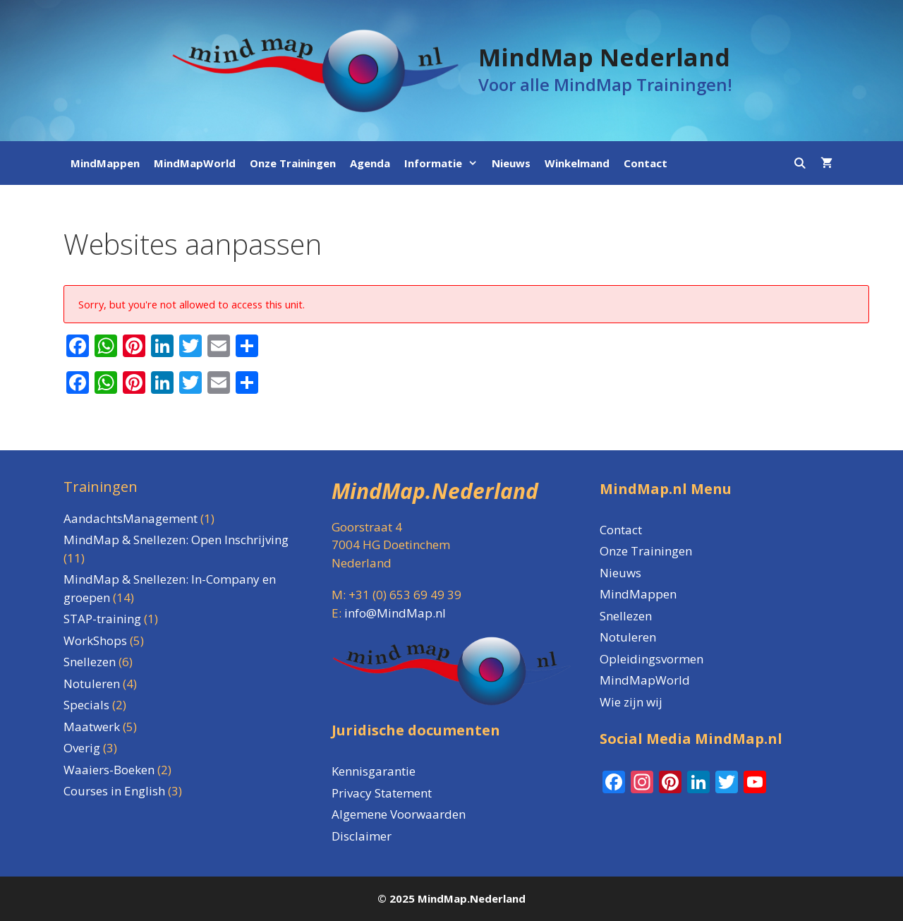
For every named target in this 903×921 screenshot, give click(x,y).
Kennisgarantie (374, 771)
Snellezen (626, 616)
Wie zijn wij (631, 702)
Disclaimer (362, 836)
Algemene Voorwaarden (399, 814)
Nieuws (511, 163)
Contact (645, 163)
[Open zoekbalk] (799, 163)
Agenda (370, 163)
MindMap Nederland (604, 57)
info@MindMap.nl (395, 613)
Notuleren (628, 637)
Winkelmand (577, 163)
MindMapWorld (195, 163)
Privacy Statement (382, 793)
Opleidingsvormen (651, 659)
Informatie (444, 163)
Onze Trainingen (293, 163)
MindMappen (105, 163)
